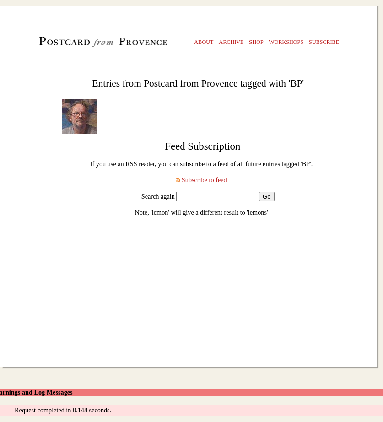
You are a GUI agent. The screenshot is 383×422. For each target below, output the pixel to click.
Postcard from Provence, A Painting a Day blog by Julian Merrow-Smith (87, 44)
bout (204, 41)
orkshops (286, 41)
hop (256, 41)
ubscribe (324, 41)
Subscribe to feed (204, 180)
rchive (231, 41)
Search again (158, 196)
